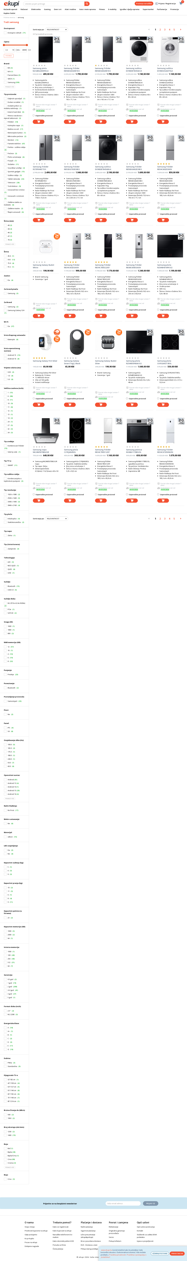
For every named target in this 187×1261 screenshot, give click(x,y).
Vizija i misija (30, 1227)
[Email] (123, 1203)
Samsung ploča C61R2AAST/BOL (164, 362)
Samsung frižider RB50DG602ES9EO (134, 167)
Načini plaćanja (87, 1227)
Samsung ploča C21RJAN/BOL (71, 450)
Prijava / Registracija (165, 3)
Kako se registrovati (60, 1227)
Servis (111, 1237)
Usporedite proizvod (43, 115)
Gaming (47, 9)
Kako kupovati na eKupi (62, 1231)
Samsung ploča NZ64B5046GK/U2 (134, 362)
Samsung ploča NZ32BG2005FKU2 (40, 69)
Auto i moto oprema (87, 9)
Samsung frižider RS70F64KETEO (40, 167)
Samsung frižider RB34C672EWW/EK (165, 450)
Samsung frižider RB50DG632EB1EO (72, 69)
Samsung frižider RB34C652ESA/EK (72, 266)
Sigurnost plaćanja (88, 1231)
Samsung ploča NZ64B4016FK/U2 (164, 266)
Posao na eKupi (31, 1242)
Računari (24, 9)
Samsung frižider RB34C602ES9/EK (165, 167)
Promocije (174, 9)
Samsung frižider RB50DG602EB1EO (103, 69)
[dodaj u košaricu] (38, 122)
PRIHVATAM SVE (177, 1253)
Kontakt (140, 1231)
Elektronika (36, 9)
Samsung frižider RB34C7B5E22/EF (103, 266)
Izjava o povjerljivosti (145, 1241)
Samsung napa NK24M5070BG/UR (41, 450)
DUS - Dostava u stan (89, 1245)
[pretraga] (87, 4)
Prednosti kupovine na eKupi (36, 1231)
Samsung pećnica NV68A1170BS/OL (134, 450)
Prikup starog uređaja (89, 1249)
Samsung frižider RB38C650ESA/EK (134, 266)
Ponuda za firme (59, 1245)
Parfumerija (162, 9)
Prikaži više (9, 87)
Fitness (102, 9)
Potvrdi (9, 56)
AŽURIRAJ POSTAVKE (159, 1253)
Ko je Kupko (29, 1238)
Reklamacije (113, 1227)
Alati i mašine (70, 9)
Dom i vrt (57, 9)
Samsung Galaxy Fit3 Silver (45, 361)
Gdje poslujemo (31, 1234)
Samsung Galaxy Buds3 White (43, 266)
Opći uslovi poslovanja (146, 1227)
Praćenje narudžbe (144, 3)
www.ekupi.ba (106, 1250)
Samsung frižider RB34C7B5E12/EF (103, 450)
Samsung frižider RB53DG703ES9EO (72, 167)
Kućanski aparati (10, 9)
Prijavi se (150, 1203)
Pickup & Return (115, 1241)
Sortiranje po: (38, 29)
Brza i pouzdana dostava (91, 1241)
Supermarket (148, 9)
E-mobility (112, 9)
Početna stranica (9, 17)
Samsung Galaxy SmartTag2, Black (72, 362)
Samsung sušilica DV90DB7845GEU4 (134, 69)
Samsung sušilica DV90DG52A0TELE (165, 69)
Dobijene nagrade (32, 1246)
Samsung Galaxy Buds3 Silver (105, 362)
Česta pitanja (58, 1249)
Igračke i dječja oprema (129, 9)
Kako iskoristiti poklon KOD (63, 1241)
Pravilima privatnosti (117, 1255)
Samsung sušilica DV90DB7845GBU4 (103, 167)
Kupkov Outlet (9, 13)
